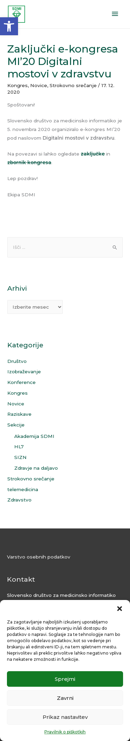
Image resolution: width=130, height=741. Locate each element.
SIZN (20, 457)
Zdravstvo (19, 500)
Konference (21, 382)
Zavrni (65, 698)
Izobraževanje (24, 371)
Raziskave (19, 414)
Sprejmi (65, 679)
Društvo (17, 361)
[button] (9, 26)
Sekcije (16, 425)
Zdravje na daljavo (36, 468)
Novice (38, 85)
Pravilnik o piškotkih (65, 731)
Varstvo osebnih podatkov (38, 557)
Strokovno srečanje (73, 85)
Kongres (17, 85)
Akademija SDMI (34, 436)
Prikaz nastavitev (65, 717)
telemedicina (22, 489)
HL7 (19, 446)
